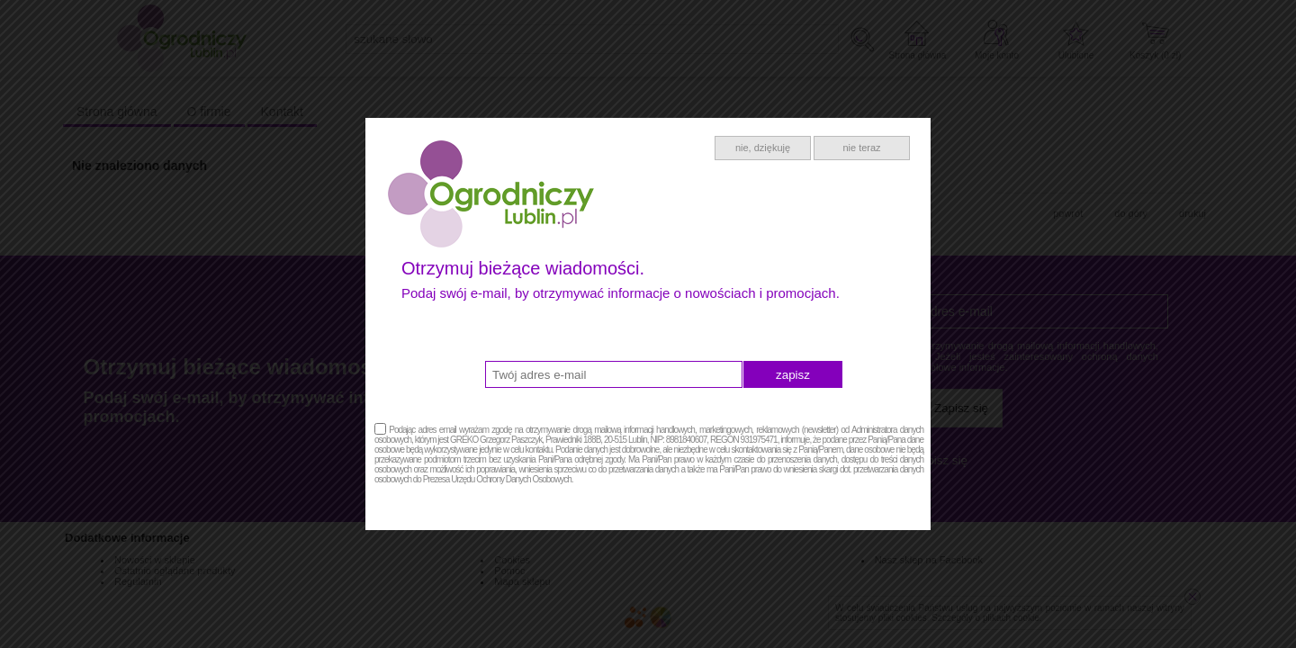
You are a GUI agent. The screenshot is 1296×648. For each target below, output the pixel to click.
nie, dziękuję (762, 147)
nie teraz (861, 147)
